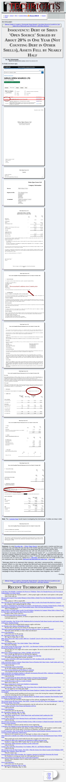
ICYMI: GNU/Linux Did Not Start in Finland (13, 615)
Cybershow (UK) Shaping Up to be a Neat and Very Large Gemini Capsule (21, 726)
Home (6, 15)
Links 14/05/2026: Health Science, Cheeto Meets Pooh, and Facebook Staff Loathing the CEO (27, 715)
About (11, 15)
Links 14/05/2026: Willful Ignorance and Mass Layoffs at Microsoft (19, 744)
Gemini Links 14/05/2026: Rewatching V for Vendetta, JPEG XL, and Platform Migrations (26, 747)
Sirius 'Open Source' (31, 546)
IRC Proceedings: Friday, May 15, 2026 (12, 636)
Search (44, 15)
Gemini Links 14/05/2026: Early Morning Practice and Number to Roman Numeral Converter (27, 719)
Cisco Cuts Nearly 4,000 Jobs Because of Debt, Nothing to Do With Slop (21, 656)
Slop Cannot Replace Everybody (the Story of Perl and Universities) (20, 758)
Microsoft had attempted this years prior (35, 559)
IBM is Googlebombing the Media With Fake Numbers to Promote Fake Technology (24, 678)
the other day (19, 546)
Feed (6, 17)
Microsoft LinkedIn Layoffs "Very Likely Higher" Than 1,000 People (20, 643)
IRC (16, 15)
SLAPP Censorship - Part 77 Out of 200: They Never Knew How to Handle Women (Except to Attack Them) (31, 687)
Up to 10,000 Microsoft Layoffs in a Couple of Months (16, 681)
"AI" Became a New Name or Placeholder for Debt (15, 626)
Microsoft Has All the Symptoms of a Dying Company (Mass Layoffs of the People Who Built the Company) (31, 603)
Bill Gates (34, 558)
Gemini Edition (23, 15)
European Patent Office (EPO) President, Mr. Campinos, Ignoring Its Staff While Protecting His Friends (29, 755)
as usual (51, 559)
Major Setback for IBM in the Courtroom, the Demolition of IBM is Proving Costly (24, 740)
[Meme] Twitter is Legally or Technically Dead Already (21, 25)
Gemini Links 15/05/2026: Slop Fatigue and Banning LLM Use (18, 706)
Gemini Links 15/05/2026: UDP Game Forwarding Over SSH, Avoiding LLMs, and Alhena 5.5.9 (27, 659)
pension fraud (14, 519)
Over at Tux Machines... (8, 632)
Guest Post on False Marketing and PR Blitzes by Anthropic (17, 670)
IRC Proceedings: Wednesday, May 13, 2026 (13, 766)
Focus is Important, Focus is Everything (12, 667)
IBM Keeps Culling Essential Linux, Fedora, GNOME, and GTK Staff (20, 653)
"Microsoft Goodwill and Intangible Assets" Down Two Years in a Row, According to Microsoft (27, 629)
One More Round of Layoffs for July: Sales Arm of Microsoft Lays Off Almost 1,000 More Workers (36, 25)
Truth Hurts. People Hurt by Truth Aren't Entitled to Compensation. (19, 684)
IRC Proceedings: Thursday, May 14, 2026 (13, 712)
